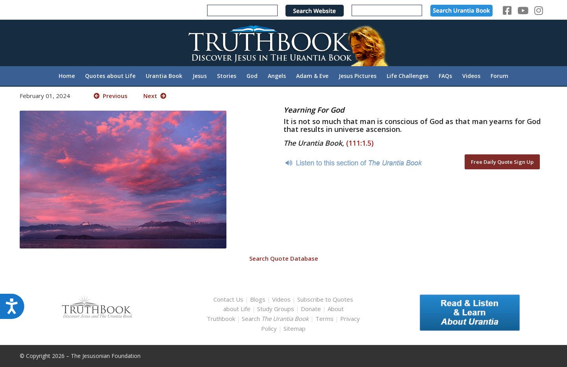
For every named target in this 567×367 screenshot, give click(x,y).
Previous (111, 96)
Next (154, 96)
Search (276, 319)
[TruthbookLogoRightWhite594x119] (283, 42)
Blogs (257, 299)
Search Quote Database (283, 258)
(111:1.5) (360, 143)
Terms (324, 319)
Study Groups (276, 309)
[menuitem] (67, 76)
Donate (311, 309)
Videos (281, 299)
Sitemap (295, 328)
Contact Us (228, 299)
